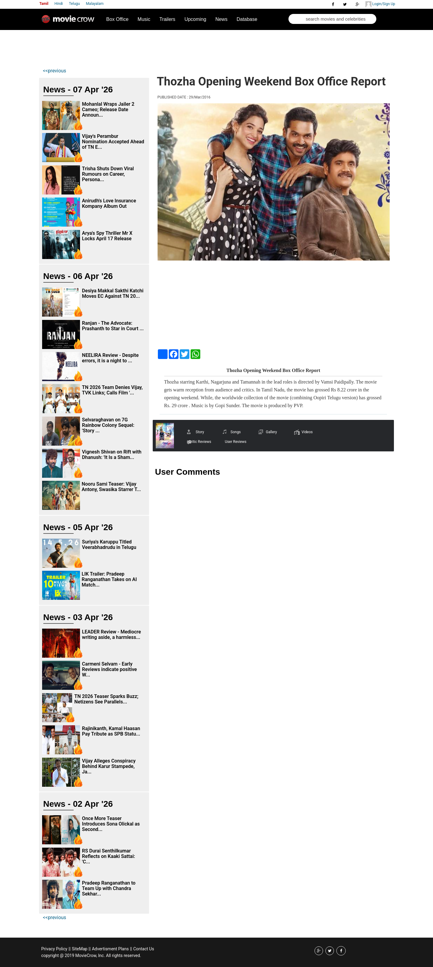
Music (144, 19)
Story (200, 432)
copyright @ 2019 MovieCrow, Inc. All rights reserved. (91, 955)
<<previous (54, 71)
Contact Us (143, 948)
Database (247, 19)
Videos (307, 432)
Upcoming (195, 19)
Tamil (43, 4)
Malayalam (94, 4)
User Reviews (235, 442)
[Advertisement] (152, 47)
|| (69, 948)
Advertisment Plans (110, 948)
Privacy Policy (54, 948)
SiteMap (79, 948)
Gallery (271, 432)
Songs (236, 432)
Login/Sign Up (380, 4)
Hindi (59, 4)
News (221, 19)
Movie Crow (69, 21)
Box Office (117, 19)
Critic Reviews (199, 442)
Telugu (74, 4)
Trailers (167, 19)
